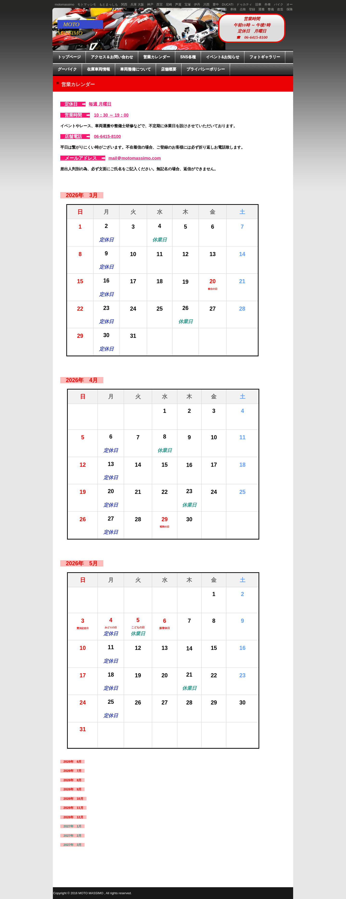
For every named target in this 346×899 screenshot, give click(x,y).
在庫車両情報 (98, 69)
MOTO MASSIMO (72, 25)
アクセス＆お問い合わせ (112, 57)
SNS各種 (188, 57)
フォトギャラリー (264, 57)
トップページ (69, 57)
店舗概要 (168, 69)
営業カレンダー (156, 57)
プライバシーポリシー (205, 69)
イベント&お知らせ (223, 57)
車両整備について (135, 69)
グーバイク (67, 69)
